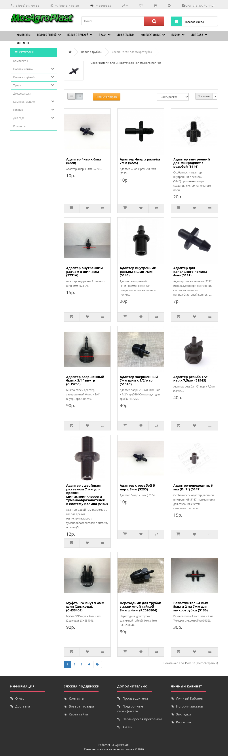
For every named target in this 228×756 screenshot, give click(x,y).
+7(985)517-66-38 (67, 5)
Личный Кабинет (190, 698)
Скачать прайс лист (200, 5)
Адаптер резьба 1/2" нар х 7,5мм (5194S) (190, 378)
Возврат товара (81, 706)
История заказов (189, 706)
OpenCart (122, 744)
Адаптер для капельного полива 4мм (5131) (190, 271)
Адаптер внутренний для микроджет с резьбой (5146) (191, 163)
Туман (102, 35)
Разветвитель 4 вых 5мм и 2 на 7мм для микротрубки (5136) (190, 606)
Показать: (204, 96)
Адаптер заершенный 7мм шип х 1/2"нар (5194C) (139, 380)
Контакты (23, 43)
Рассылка (183, 722)
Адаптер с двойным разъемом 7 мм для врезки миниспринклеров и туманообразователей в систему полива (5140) (87, 494)
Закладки (183, 714)
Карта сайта (78, 714)
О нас (19, 698)
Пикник (175, 35)
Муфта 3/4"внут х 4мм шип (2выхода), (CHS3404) (85, 606)
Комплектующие (151, 35)
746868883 (103, 5)
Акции (127, 727)
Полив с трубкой (77, 35)
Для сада (197, 35)
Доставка (22, 706)
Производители (135, 698)
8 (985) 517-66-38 (27, 5)
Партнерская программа (142, 719)
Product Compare (107, 97)
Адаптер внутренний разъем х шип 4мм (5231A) (84, 271)
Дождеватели (125, 35)
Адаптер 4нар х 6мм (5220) (83, 161)
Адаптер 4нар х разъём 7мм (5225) (140, 161)
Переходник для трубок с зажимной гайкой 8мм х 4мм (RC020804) (140, 606)
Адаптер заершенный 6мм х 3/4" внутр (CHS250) (85, 380)
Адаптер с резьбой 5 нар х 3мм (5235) (137, 487)
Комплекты (23, 35)
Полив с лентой (47, 35)
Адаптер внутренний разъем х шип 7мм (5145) (138, 271)
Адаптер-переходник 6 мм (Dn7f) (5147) (193, 487)
